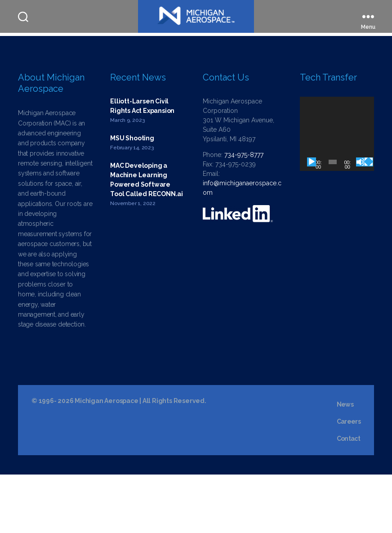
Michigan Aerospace (106, 459)
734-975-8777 (243, 213)
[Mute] (360, 220)
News (345, 462)
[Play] (311, 220)
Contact (348, 497)
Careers (349, 480)
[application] (337, 193)
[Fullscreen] (368, 220)
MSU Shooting (132, 197)
